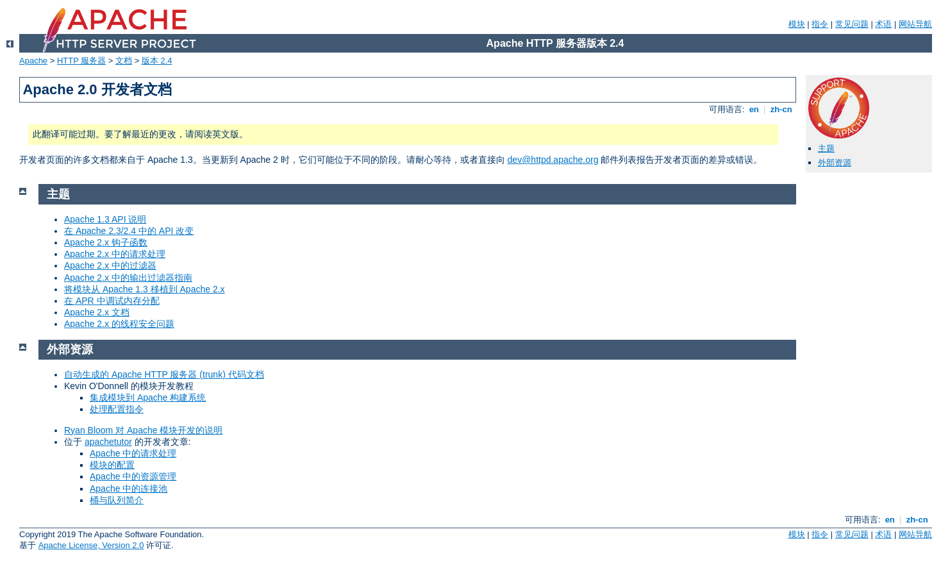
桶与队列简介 (117, 500)
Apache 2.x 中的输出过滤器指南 (128, 277)
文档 (123, 60)
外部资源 (834, 162)
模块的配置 (112, 465)
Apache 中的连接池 (128, 488)
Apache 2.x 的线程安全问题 (119, 324)
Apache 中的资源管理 (133, 476)
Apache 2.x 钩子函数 (105, 242)
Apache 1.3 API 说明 (105, 219)
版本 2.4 (157, 60)
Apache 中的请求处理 (133, 453)
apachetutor (108, 442)
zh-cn (781, 109)
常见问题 (852, 24)
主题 (826, 148)
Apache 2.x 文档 (96, 312)
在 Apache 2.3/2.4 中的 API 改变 (129, 231)
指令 (820, 24)
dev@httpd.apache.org (553, 160)
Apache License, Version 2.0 (91, 545)
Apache (33, 60)
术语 (883, 24)
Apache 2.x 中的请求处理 (114, 254)
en (754, 109)
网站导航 (915, 24)
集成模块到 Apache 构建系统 (148, 397)
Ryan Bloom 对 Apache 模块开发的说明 (143, 430)
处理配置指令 (117, 409)
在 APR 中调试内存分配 (112, 301)
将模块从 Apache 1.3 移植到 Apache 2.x (144, 289)
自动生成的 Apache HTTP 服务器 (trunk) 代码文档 (164, 374)
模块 (796, 24)
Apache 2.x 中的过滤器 (110, 265)
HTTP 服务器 (81, 60)
